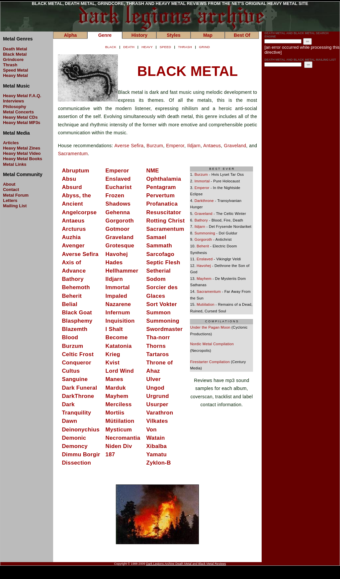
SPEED (165, 47)
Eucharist (119, 187)
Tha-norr (158, 337)
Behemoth (76, 287)
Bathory (72, 279)
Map (207, 35)
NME (152, 170)
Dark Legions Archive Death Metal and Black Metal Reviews (186, 563)
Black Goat (77, 312)
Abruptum (75, 170)
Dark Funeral (79, 388)
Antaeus (212, 145)
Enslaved (118, 179)
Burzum (154, 145)
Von (151, 429)
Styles (173, 35)
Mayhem (117, 396)
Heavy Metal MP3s (21, 122)
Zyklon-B (158, 463)
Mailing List (15, 205)
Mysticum (119, 429)
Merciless (119, 404)
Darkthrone (204, 201)
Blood (70, 337)
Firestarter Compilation (210, 362)
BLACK (110, 47)
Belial (69, 304)
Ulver (153, 379)
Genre (105, 35)
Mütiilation (120, 421)
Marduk (116, 388)
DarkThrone (78, 396)
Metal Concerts (18, 111)
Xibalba (156, 446)
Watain (155, 438)
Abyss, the (76, 195)
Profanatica (162, 204)
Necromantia (123, 438)
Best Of (242, 35)
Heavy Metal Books (22, 158)
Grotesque (120, 245)
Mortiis (115, 413)
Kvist (113, 362)
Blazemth (74, 329)
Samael (156, 237)
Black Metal (15, 54)
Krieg (113, 354)
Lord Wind (120, 371)
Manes (115, 379)
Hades (114, 262)
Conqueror (76, 362)
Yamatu (156, 454)
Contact (11, 189)
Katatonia (119, 346)
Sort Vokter (161, 304)
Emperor (175, 145)
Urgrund (157, 396)
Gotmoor (118, 229)
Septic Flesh (163, 262)
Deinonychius (80, 429)
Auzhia (71, 237)
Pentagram (161, 187)
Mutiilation (205, 304)
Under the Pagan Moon (210, 327)
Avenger (73, 245)
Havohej (117, 254)
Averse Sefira (128, 145)
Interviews (13, 100)
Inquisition (120, 321)
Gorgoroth (120, 221)
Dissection (76, 463)
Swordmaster (164, 329)
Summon (158, 312)
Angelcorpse (79, 212)
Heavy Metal (15, 75)
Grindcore (13, 59)
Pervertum (160, 195)
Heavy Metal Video (22, 153)
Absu (69, 179)
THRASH (185, 47)
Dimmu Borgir (81, 454)
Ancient (72, 204)
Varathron (159, 413)
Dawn (69, 421)
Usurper (157, 404)
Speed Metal (15, 70)
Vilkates (157, 421)
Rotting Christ (165, 221)
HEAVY (147, 47)
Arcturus (74, 229)
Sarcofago (160, 254)
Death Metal (15, 48)
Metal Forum (16, 195)
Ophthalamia (163, 179)
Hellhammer (122, 271)
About (9, 184)
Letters (10, 200)
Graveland (235, 145)
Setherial (158, 271)
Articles (11, 142)
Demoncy (75, 446)
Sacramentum (73, 153)
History (139, 35)
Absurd (72, 187)
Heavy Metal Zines (21, 148)
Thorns (156, 346)
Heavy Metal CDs (20, 117)
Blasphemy (77, 321)
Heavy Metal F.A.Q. (22, 95)
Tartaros (157, 354)
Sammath (159, 245)
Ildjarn (194, 145)
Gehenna (118, 212)
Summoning (162, 321)
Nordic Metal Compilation (212, 344)
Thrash (10, 64)
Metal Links (15, 164)
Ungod (155, 388)
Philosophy (14, 106)
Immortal (118, 287)
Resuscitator (163, 212)
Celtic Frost (78, 354)
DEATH (128, 47)
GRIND (204, 47)
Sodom (156, 279)
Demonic (74, 438)
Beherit (72, 296)
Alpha (70, 35)
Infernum (118, 312)
